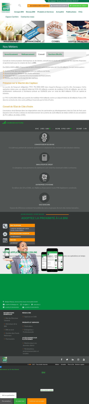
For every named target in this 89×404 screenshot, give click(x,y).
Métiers (57, 364)
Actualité (60, 12)
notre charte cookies (46, 390)
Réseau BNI (30, 12)
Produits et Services (45, 12)
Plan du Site (71, 364)
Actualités (63, 364)
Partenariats (10, 339)
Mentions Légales (79, 364)
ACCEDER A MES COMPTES (39, 6)
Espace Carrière (12, 17)
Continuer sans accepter (37, 401)
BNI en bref (10, 330)
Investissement (11, 54)
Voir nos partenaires (8, 395)
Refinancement (28, 54)
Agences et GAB (30, 317)
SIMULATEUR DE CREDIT (44, 164)
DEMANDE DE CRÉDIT (78, 6)
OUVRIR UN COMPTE (59, 6)
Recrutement (52, 1)
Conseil (41, 54)
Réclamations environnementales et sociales (31, 351)
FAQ (80, 12)
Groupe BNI (19, 12)
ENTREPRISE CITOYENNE (44, 185)
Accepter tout (20, 401)
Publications (71, 12)
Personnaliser (6, 401)
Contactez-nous (27, 17)
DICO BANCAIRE (44, 205)
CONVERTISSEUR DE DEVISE (44, 144)
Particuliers (28, 326)
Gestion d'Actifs (55, 54)
